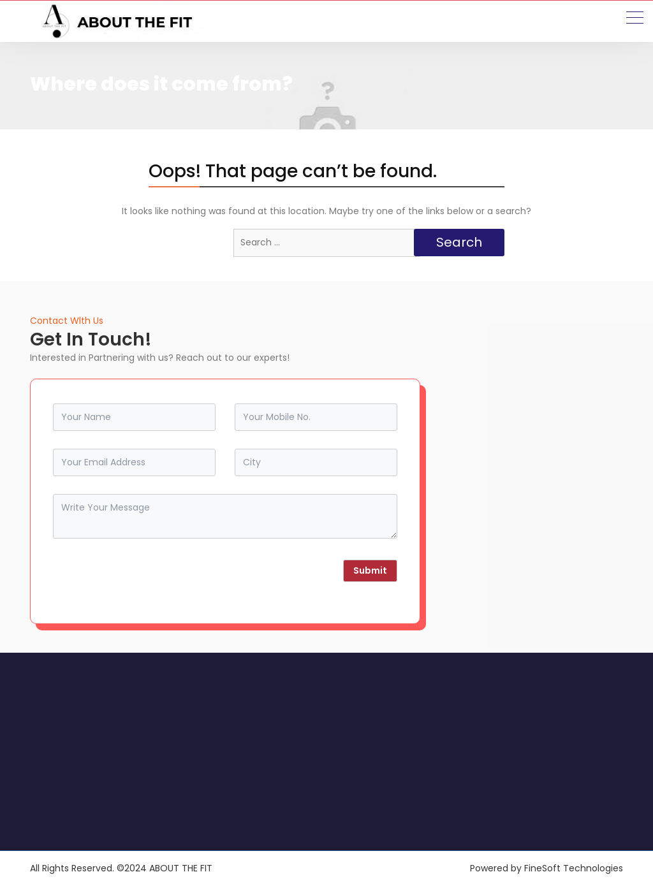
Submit (370, 570)
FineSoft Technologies (573, 868)
